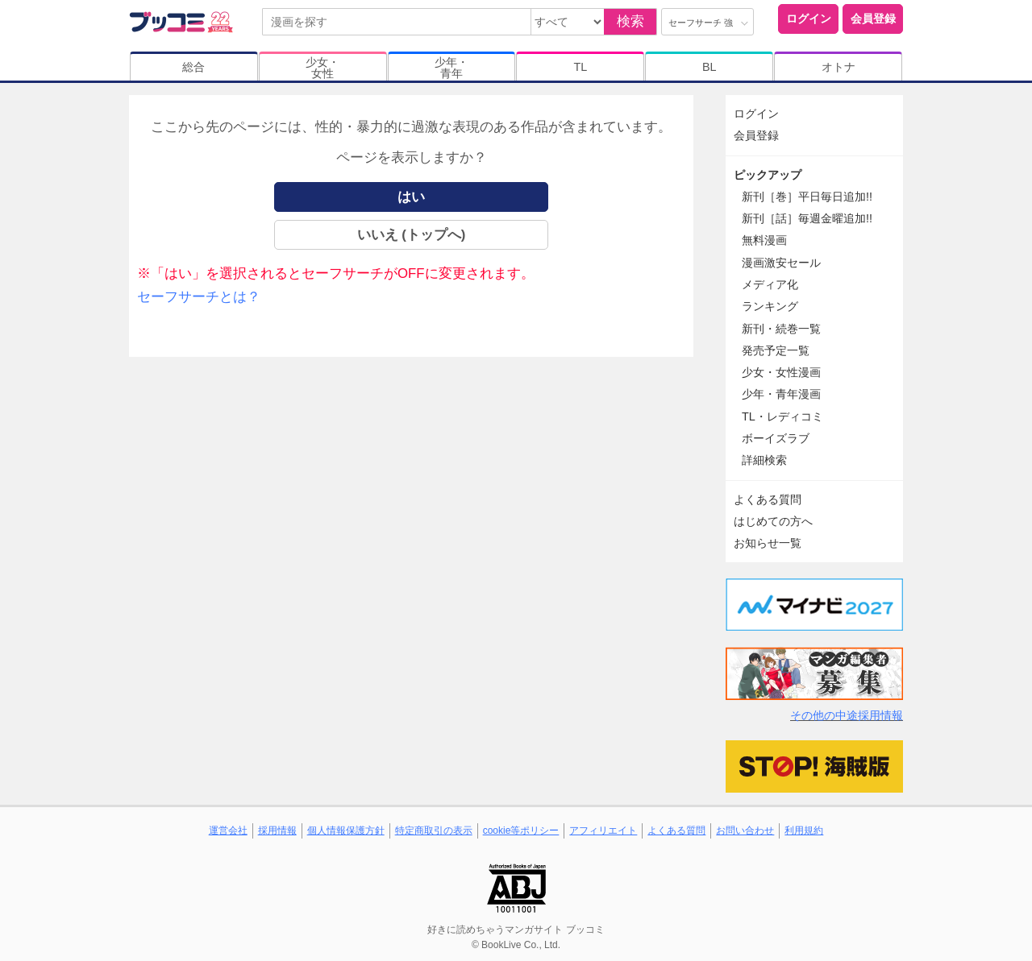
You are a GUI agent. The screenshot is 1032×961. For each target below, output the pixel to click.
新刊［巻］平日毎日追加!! (807, 196)
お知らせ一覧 (767, 542)
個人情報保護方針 (346, 830)
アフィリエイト (603, 830)
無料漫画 (764, 240)
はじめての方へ (773, 521)
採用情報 (277, 830)
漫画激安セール (781, 262)
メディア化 (770, 284)
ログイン (808, 18)
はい (411, 197)
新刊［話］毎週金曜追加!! (807, 218)
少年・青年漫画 (781, 393)
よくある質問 (767, 499)
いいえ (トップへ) (411, 234)
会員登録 (873, 18)
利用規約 (803, 830)
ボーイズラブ (775, 438)
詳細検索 (764, 460)
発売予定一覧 (775, 350)
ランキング (770, 306)
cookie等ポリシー (521, 830)
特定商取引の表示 (433, 830)
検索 (630, 21)
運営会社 (228, 830)
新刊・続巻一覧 (781, 328)
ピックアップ (767, 174)
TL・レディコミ (782, 416)
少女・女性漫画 (781, 372)
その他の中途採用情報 (846, 715)
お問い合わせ (745, 830)
